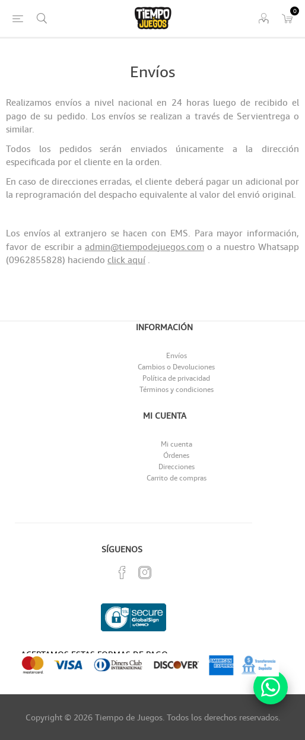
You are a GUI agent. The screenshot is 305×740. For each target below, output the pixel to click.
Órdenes (176, 455)
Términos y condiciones (176, 389)
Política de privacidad (176, 378)
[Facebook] (122, 572)
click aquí (126, 259)
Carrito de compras (176, 477)
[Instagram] (144, 572)
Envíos (176, 355)
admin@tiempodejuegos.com (144, 246)
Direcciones (176, 466)
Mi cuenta (176, 443)
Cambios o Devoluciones (176, 366)
